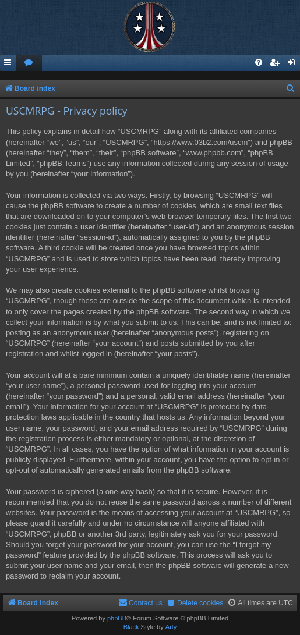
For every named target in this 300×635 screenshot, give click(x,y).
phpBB (116, 618)
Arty (171, 626)
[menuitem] (29, 63)
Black (131, 626)
